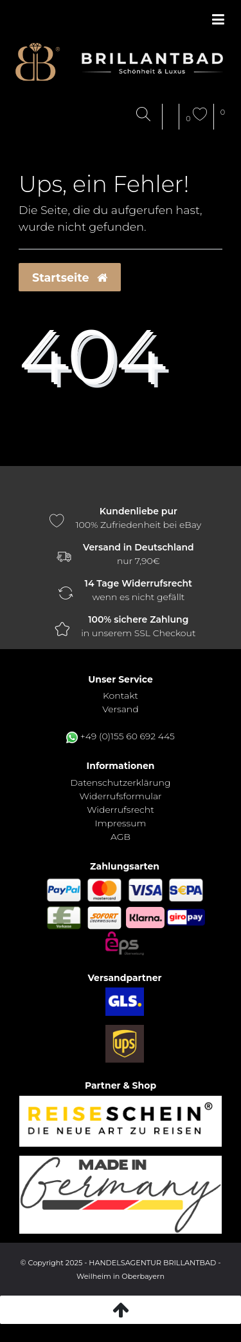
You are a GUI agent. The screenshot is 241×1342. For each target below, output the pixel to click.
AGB (120, 836)
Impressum (121, 823)
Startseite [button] (69, 277)
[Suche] (146, 115)
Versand (120, 709)
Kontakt (120, 695)
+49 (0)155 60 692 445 (127, 736)
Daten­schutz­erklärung (120, 782)
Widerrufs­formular (120, 796)
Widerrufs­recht (120, 809)
